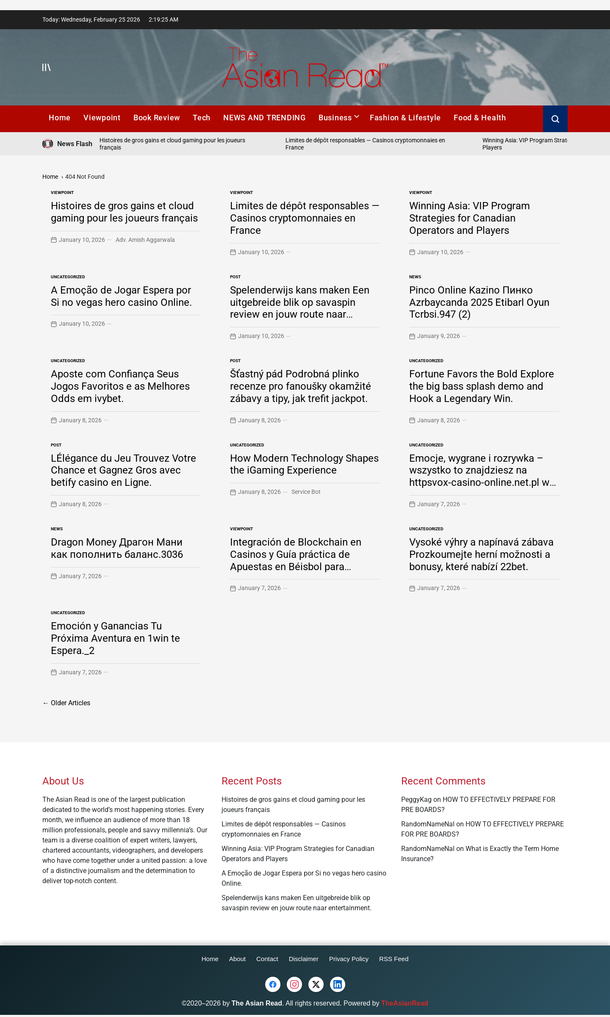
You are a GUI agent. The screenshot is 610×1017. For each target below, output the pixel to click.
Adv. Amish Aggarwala (145, 239)
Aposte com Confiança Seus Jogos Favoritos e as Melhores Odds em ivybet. (120, 386)
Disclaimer (304, 958)
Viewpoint (102, 117)
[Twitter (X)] (316, 984)
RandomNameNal (428, 824)
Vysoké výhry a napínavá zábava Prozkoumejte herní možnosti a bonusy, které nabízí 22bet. (481, 554)
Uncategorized (68, 276)
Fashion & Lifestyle (405, 117)
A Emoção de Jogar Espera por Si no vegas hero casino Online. (121, 296)
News (415, 276)
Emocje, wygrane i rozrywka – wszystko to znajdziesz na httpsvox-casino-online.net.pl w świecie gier (479, 476)
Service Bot (306, 491)
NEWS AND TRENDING (264, 117)
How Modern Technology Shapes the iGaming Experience (304, 464)
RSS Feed (393, 958)
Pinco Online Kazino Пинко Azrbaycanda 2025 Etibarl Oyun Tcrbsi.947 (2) (479, 302)
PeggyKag (416, 799)
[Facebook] (272, 984)
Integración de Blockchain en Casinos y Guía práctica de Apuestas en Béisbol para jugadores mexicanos (295, 560)
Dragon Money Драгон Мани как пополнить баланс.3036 (117, 548)
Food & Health (480, 117)
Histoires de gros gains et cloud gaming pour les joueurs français (124, 212)
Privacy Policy (349, 958)
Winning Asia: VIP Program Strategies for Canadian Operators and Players (469, 218)
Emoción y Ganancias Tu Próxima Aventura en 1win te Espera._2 (115, 638)
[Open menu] (46, 67)
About (237, 958)
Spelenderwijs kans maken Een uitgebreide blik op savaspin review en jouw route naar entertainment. (299, 308)
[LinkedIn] (337, 984)
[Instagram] (294, 984)
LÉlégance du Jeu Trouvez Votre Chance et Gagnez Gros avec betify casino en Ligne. (123, 470)
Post (235, 276)
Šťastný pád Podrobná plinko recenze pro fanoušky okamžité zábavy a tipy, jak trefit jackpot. (300, 386)
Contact (267, 958)
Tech (202, 117)
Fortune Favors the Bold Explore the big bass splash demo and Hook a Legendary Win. (481, 386)
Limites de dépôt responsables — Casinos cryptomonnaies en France (305, 218)
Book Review (156, 117)
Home (60, 117)
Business (339, 117)
